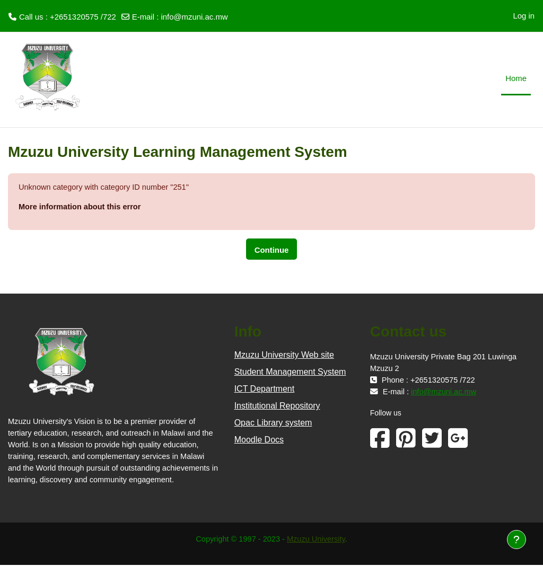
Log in (524, 15)
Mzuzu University (317, 539)
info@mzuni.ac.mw (194, 16)
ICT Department (264, 389)
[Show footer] (516, 539)
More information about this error (81, 207)
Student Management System (290, 372)
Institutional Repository (277, 406)
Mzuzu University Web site (284, 355)
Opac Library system (273, 423)
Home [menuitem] (516, 78)
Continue (272, 250)
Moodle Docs (259, 440)
